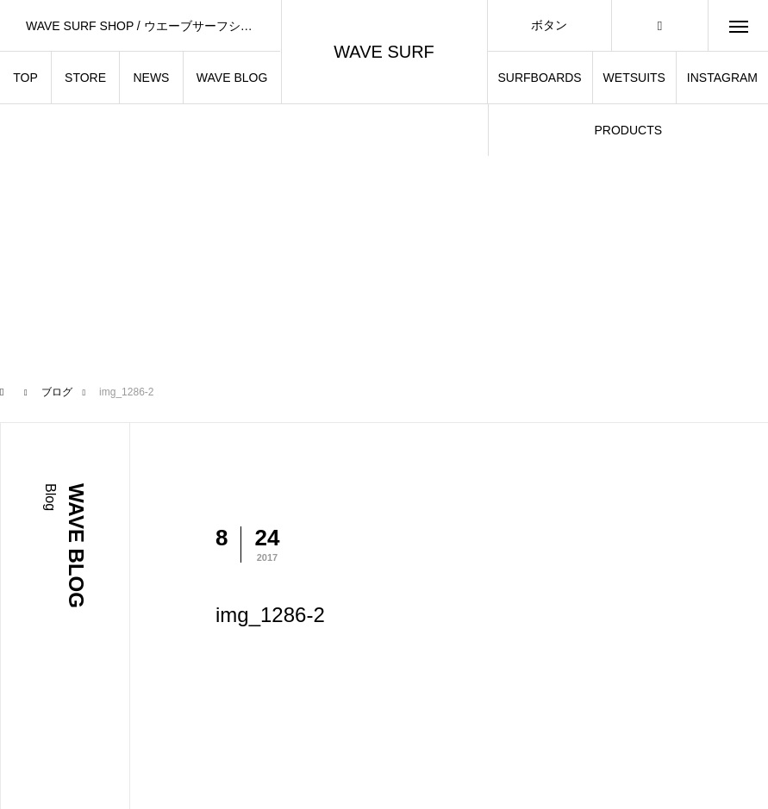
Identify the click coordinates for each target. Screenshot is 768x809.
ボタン (549, 25)
